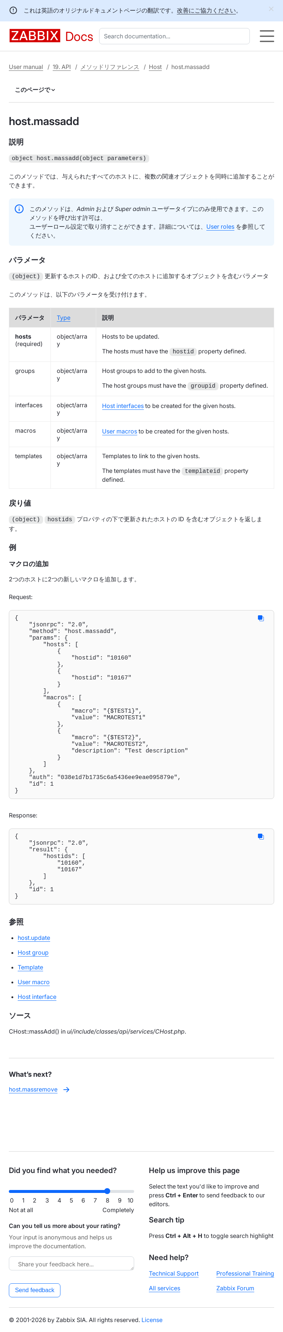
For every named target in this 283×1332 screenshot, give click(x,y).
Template (30, 1010)
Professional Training (245, 1273)
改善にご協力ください (206, 10)
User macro (34, 1025)
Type (63, 316)
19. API (62, 66)
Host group (33, 996)
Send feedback (35, 1290)
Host (155, 66)
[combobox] (176, 36)
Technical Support (174, 1273)
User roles (220, 225)
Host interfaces (123, 404)
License (152, 1320)
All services (164, 1288)
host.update (34, 981)
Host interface (37, 1040)
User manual (26, 66)
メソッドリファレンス (109, 66)
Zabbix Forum (235, 1288)
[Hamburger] (267, 36)
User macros (119, 429)
